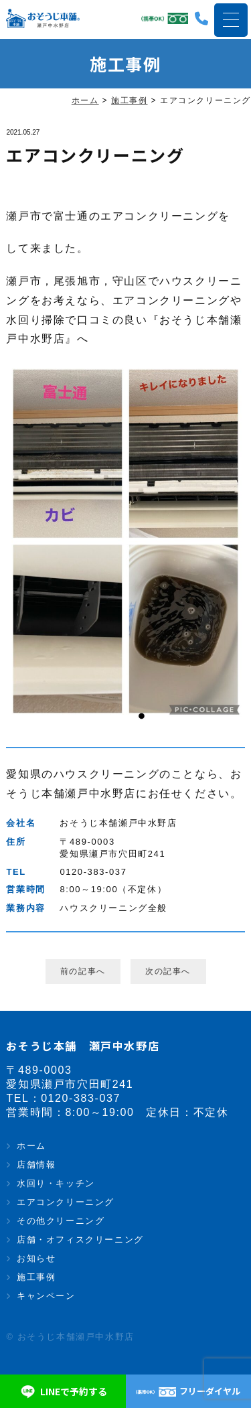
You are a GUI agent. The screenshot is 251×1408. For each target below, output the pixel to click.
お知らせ (36, 1258)
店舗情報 (36, 1164)
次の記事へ (168, 971)
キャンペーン (46, 1296)
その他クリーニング (60, 1221)
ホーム (31, 1146)
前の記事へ (83, 971)
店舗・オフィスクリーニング (80, 1240)
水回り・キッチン (56, 1183)
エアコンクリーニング (65, 1202)
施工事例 (36, 1277)
